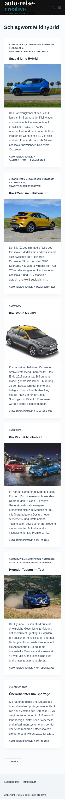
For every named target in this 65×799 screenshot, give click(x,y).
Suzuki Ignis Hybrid (23, 58)
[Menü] (59, 7)
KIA (11, 183)
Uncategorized (18, 687)
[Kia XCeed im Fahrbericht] (32, 220)
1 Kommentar (37, 160)
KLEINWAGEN (16, 48)
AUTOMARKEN (33, 44)
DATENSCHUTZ (11, 782)
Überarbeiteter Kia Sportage (29, 694)
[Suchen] (53, 7)
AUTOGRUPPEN (17, 44)
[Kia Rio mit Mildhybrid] (32, 464)
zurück (13, 762)
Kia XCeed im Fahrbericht (28, 193)
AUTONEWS (15, 306)
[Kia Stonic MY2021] (32, 340)
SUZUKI (45, 51)
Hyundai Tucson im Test (26, 569)
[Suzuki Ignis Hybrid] (32, 85)
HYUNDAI (14, 562)
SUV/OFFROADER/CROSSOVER (25, 51)
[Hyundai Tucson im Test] (32, 596)
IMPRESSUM (29, 782)
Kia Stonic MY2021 (23, 313)
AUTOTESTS (48, 44)
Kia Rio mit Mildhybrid (25, 437)
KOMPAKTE (19, 183)
